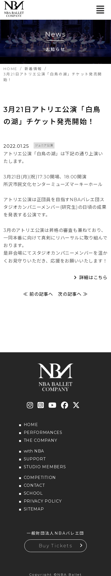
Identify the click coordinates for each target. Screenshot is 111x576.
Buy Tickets (55, 545)
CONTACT (34, 485)
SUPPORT (35, 458)
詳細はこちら (93, 277)
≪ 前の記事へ (38, 294)
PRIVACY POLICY (43, 501)
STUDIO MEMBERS (45, 466)
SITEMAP (34, 509)
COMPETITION (40, 477)
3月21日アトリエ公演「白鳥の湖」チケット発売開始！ (52, 115)
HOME (31, 424)
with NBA (34, 451)
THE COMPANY (40, 440)
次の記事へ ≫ (73, 294)
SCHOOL (33, 493)
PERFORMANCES (43, 432)
